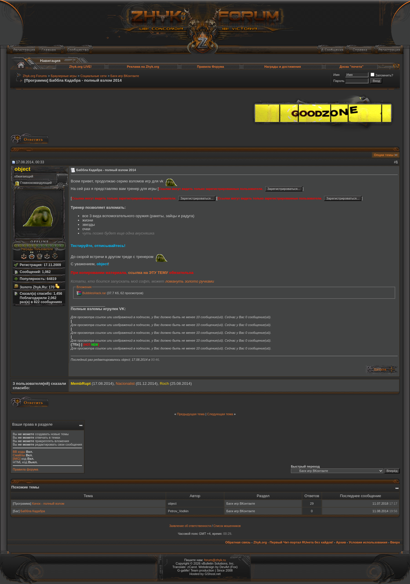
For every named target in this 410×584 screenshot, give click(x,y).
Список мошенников (227, 526)
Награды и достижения (282, 66)
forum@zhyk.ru (215, 560)
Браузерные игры (63, 76)
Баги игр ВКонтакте (124, 76)
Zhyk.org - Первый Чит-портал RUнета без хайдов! (293, 542)
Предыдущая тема (191, 414)
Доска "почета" (352, 66)
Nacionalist (125, 383)
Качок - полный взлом (48, 503)
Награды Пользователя (36, 249)
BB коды (19, 451)
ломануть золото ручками (189, 281)
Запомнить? (382, 75)
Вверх (395, 542)
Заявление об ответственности (190, 526)
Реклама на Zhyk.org (143, 66)
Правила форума (25, 469)
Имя (336, 74)
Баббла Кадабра (33, 511)
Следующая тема (220, 414)
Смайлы (19, 455)
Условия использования (368, 542)
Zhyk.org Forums (35, 76)
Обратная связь (237, 542)
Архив (341, 542)
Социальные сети (94, 76)
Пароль (338, 81)
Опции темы (383, 155)
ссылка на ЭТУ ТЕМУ (148, 272)
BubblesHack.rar (94, 293)
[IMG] (17, 458)
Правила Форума (210, 66)
